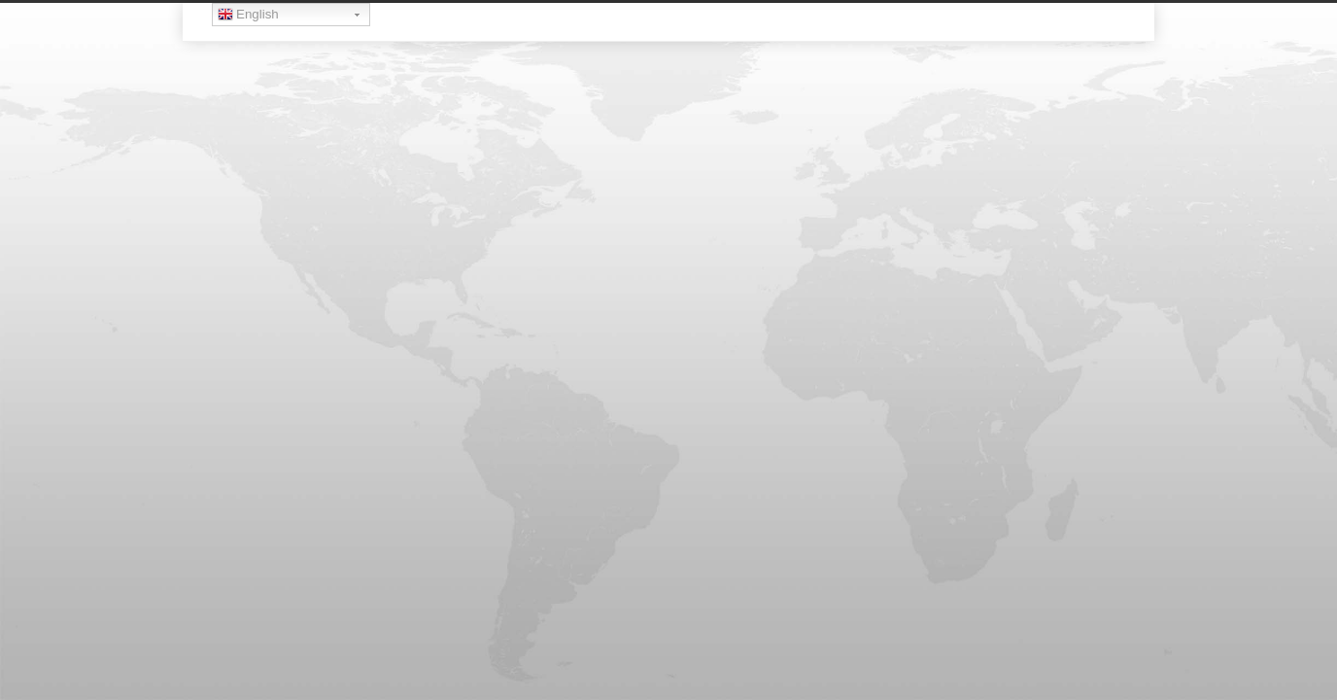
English (248, 16)
